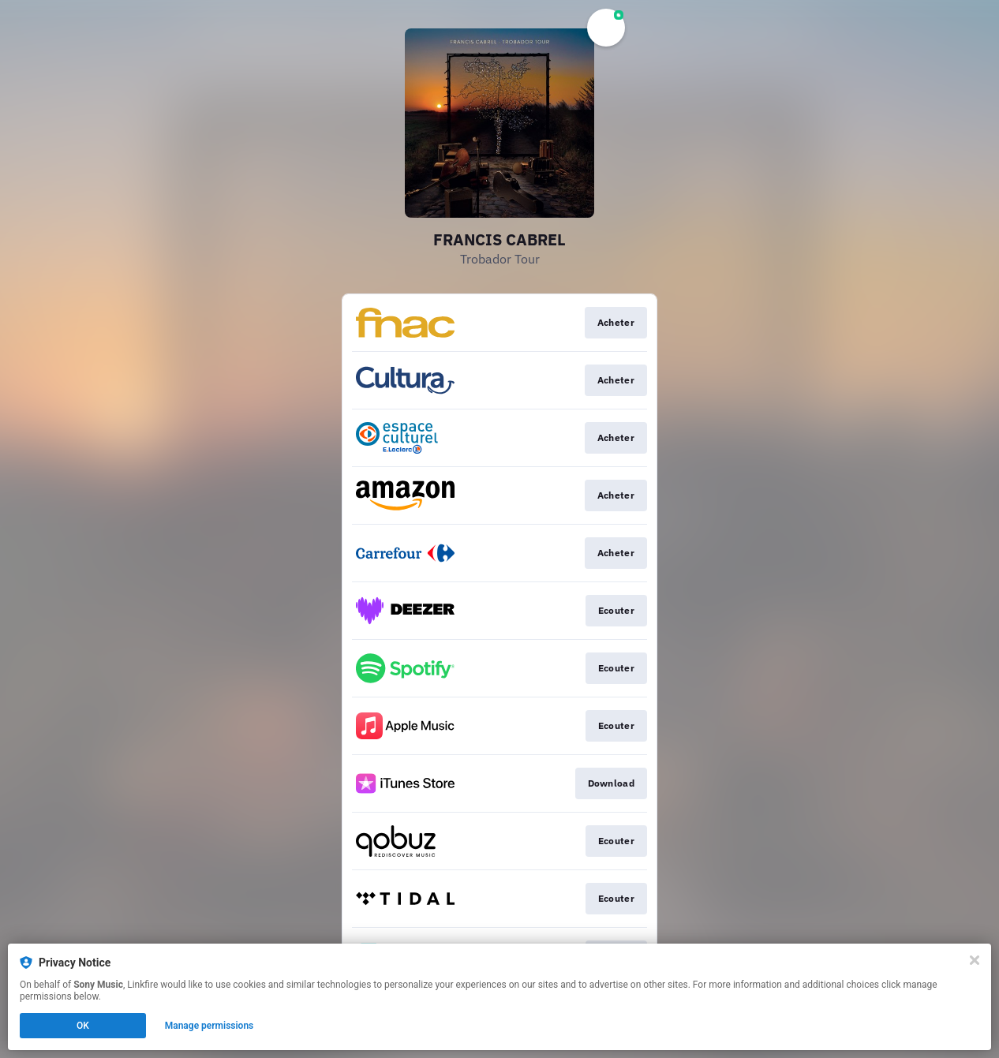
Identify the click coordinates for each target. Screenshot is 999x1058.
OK (83, 1025)
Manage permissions (209, 1025)
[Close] (974, 960)
